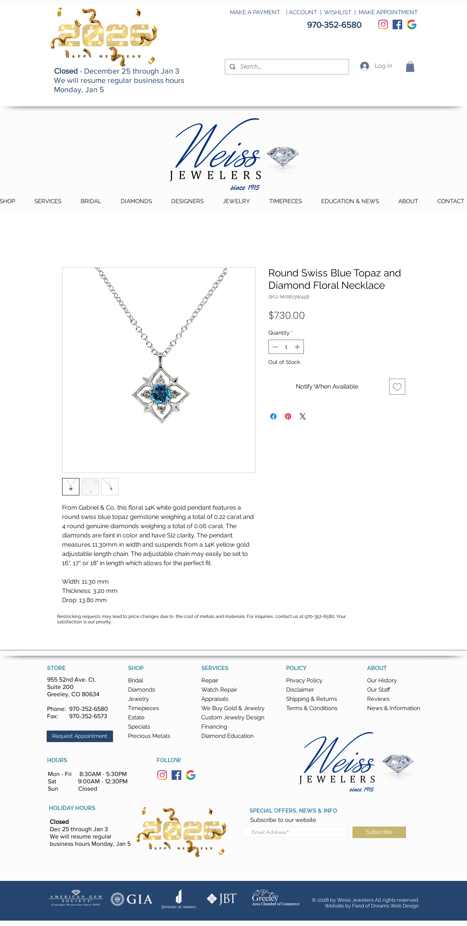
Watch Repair (219, 689)
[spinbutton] (286, 347)
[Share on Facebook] (273, 416)
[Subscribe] (379, 832)
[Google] (411, 24)
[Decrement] (274, 347)
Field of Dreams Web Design (385, 906)
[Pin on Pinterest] (288, 416)
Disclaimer (300, 689)
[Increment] (298, 347)
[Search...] (286, 66)
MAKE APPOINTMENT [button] (388, 12)
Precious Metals (149, 735)
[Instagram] (383, 24)
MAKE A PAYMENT (255, 12)
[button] (410, 66)
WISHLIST (337, 12)
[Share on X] (302, 416)
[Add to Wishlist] (397, 387)
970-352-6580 (88, 708)
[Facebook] (397, 24)
